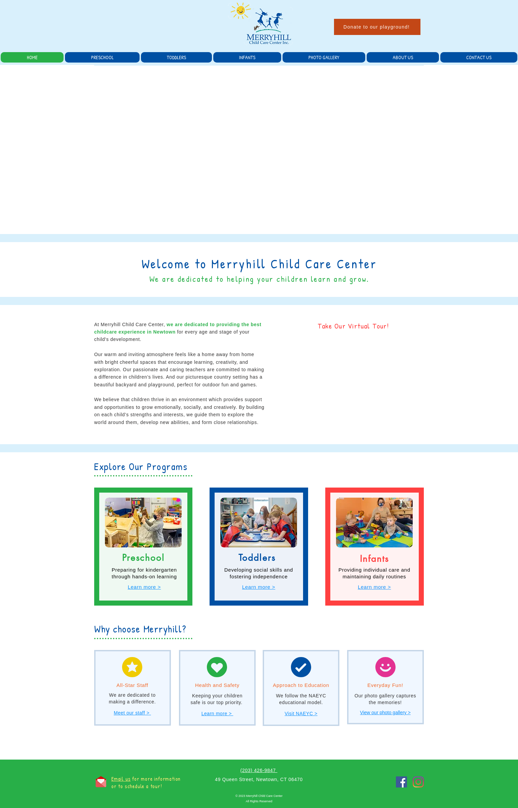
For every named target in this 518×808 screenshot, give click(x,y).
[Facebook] (401, 781)
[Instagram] (418, 781)
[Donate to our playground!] (377, 27)
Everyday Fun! (385, 685)
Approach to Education (301, 685)
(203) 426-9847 (258, 770)
